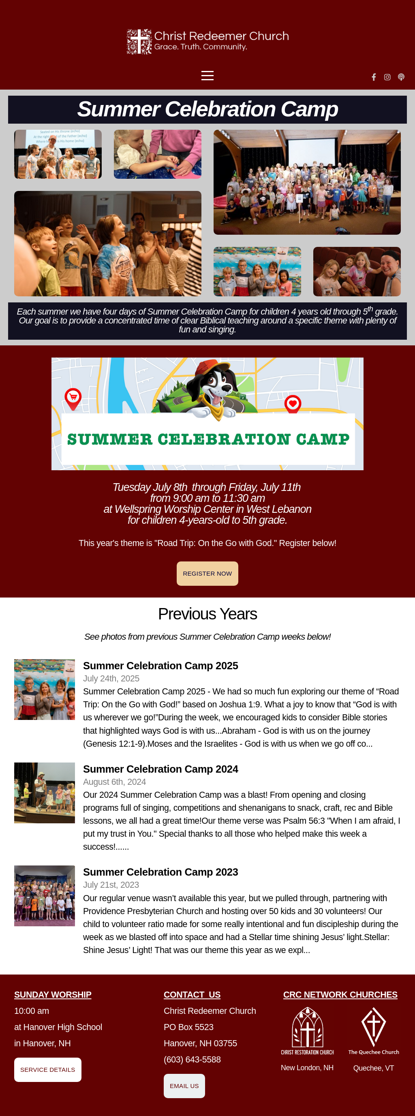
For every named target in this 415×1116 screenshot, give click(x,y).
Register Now (207, 573)
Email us (184, 1085)
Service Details (47, 1069)
